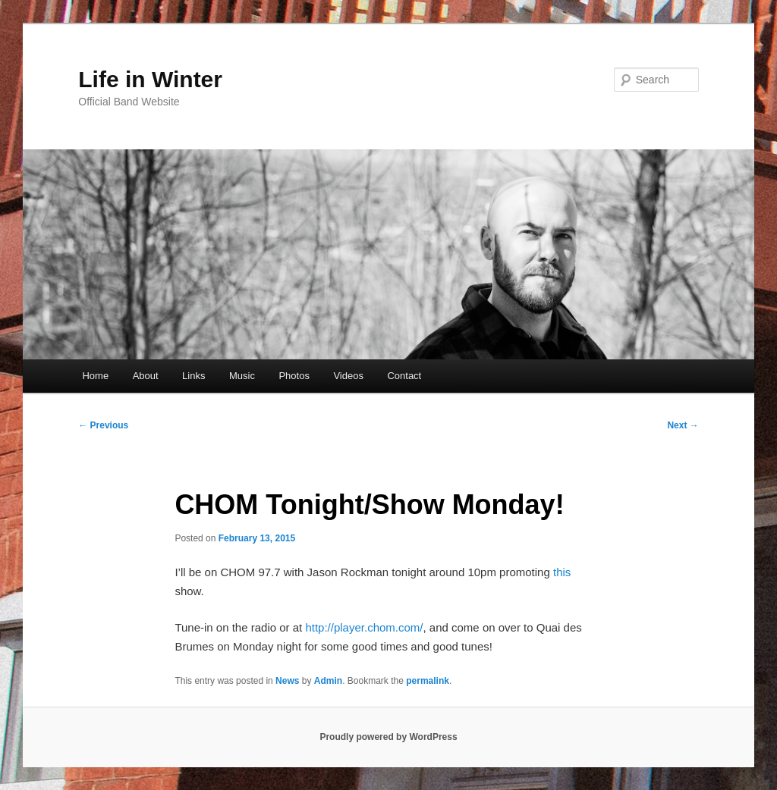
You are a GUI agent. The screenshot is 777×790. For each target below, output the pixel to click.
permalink (427, 681)
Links (193, 375)
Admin (328, 681)
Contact (404, 375)
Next (682, 425)
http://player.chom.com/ (364, 627)
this (562, 572)
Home (95, 375)
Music (242, 375)
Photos (293, 375)
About (146, 375)
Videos (348, 375)
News (287, 681)
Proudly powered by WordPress (388, 737)
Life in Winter (150, 79)
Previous (103, 425)
